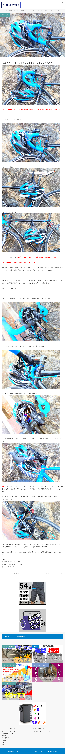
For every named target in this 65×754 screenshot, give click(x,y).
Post (3, 559)
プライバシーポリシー (7, 733)
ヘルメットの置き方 (9, 566)
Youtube (4, 740)
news (35, 646)
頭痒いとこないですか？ (16, 564)
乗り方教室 (5, 15)
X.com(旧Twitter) (6, 738)
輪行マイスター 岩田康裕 (14, 561)
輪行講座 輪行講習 (9, 665)
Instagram (4, 742)
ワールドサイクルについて (8, 731)
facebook (4, 735)
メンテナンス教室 (8, 646)
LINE (3, 744)
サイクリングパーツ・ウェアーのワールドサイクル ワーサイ (30, 751)
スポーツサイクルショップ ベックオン (42, 731)
